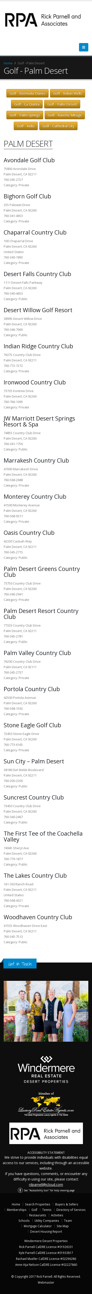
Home (8, 63)
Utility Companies (47, 1221)
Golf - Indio (26, 125)
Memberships (16, 1210)
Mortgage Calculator (38, 1226)
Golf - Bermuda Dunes (27, 93)
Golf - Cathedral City (58, 125)
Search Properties (37, 1204)
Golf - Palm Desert (62, 104)
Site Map (63, 1226)
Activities (57, 1215)
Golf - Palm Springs (25, 115)
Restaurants (37, 1215)
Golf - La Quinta (26, 104)
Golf (34, 1210)
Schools (24, 1221)
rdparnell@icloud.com (46, 1184)
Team (68, 1221)
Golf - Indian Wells (67, 93)
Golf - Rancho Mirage (65, 115)
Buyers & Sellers (66, 1204)
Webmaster (46, 1282)
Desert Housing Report (46, 1231)
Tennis (47, 1210)
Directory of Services (71, 1210)
